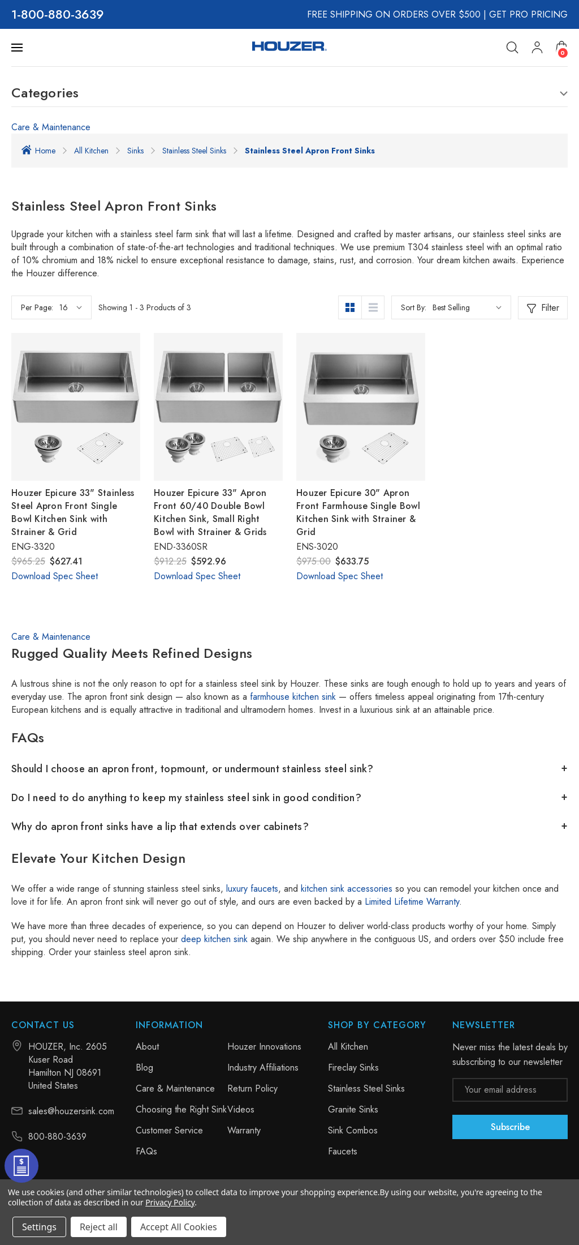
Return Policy (252, 1088)
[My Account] (537, 47)
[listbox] (467, 307)
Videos (240, 1109)
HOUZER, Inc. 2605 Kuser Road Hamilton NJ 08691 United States (67, 1066)
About (147, 1046)
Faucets (342, 1151)
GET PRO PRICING (528, 14)
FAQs (146, 1151)
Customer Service (169, 1130)
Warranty (244, 1130)
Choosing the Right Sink (181, 1109)
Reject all (99, 1227)
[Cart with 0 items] (561, 47)
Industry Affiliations (263, 1067)
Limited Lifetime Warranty (412, 901)
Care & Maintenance (50, 127)
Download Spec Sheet (54, 576)
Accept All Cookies (178, 1227)
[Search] (512, 47)
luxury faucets (252, 888)
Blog (144, 1067)
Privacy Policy (170, 1202)
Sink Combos (353, 1130)
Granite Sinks (353, 1109)
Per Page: (37, 307)
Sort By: (413, 307)
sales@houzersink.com (71, 1111)
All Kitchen (348, 1046)
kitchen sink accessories (346, 888)
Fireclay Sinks (353, 1067)
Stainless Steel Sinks (366, 1088)
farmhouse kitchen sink (293, 696)
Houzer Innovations (264, 1046)
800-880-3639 (62, 14)
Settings (39, 1227)
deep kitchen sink (214, 938)
